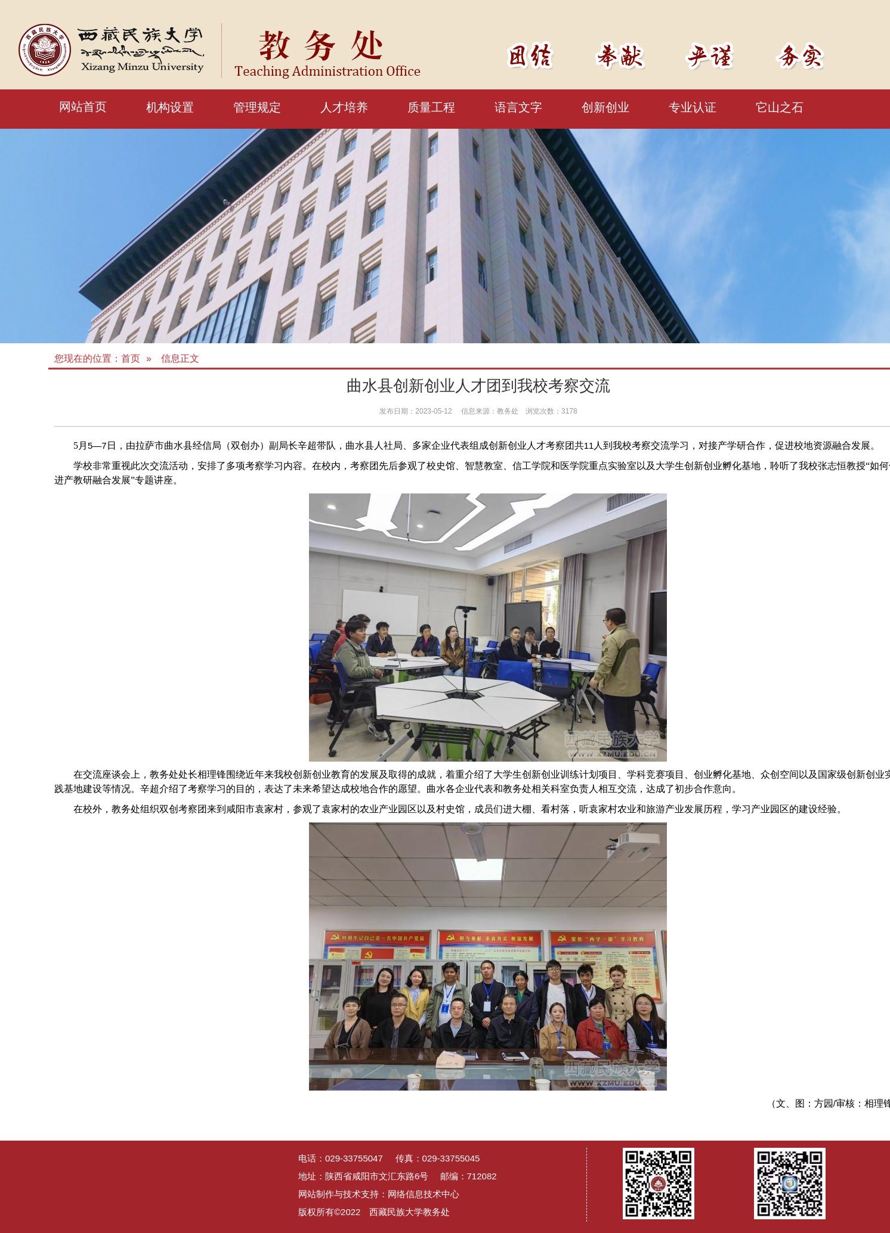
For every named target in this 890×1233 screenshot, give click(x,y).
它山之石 (780, 107)
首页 (130, 358)
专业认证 (692, 107)
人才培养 (344, 107)
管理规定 (257, 107)
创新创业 (605, 107)
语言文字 (518, 107)
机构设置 (170, 107)
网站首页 (83, 106)
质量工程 (431, 107)
